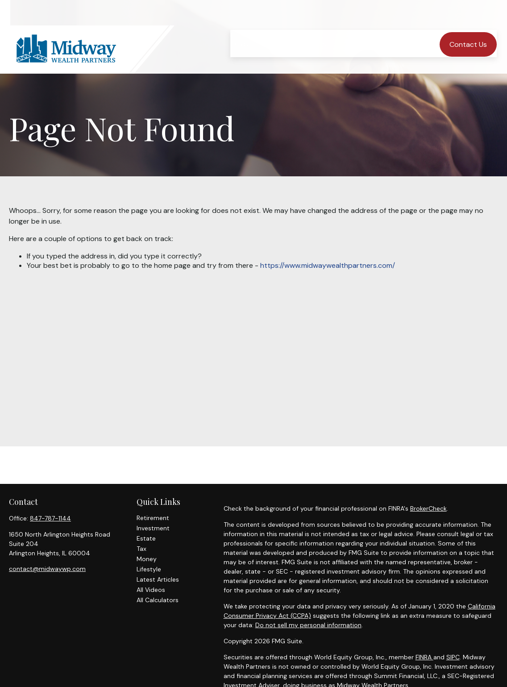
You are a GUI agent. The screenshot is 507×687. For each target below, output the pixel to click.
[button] (253, 24)
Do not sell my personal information (308, 625)
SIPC (453, 657)
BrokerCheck (428, 508)
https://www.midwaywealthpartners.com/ (327, 265)
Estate (146, 538)
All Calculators (158, 600)
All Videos (151, 590)
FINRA (424, 657)
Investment (153, 528)
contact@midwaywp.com (47, 569)
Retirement (153, 518)
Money (147, 559)
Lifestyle (149, 569)
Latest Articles (158, 579)
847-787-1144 (50, 518)
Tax (141, 549)
